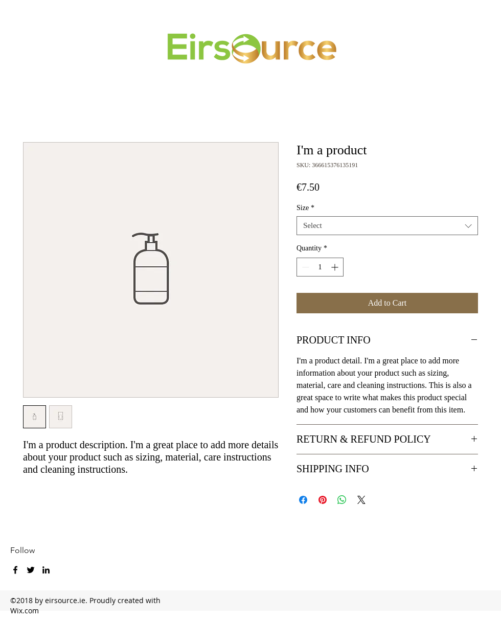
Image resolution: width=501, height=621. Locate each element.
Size (305, 208)
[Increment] (335, 267)
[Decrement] (304, 267)
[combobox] (387, 225)
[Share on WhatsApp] (342, 500)
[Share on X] (361, 500)
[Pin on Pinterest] (322, 500)
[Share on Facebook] (303, 500)
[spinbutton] (320, 267)
